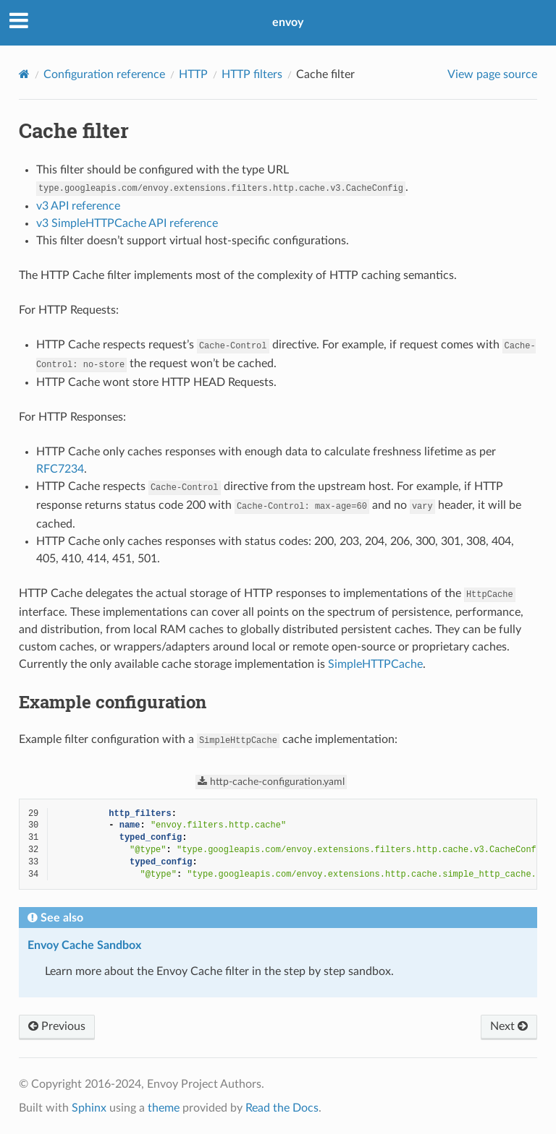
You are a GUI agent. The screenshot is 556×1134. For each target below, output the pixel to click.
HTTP (193, 74)
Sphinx (89, 1108)
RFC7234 (60, 469)
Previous (56, 1026)
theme (164, 1108)
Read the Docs (282, 1108)
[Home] (24, 74)
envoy (287, 22)
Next (509, 1026)
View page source (492, 74)
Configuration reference (104, 74)
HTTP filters (252, 74)
